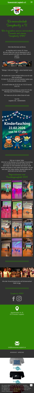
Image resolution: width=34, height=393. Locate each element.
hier (19, 283)
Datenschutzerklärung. (12, 391)
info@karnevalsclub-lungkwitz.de (17, 347)
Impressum (21, 352)
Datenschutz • (14, 352)
